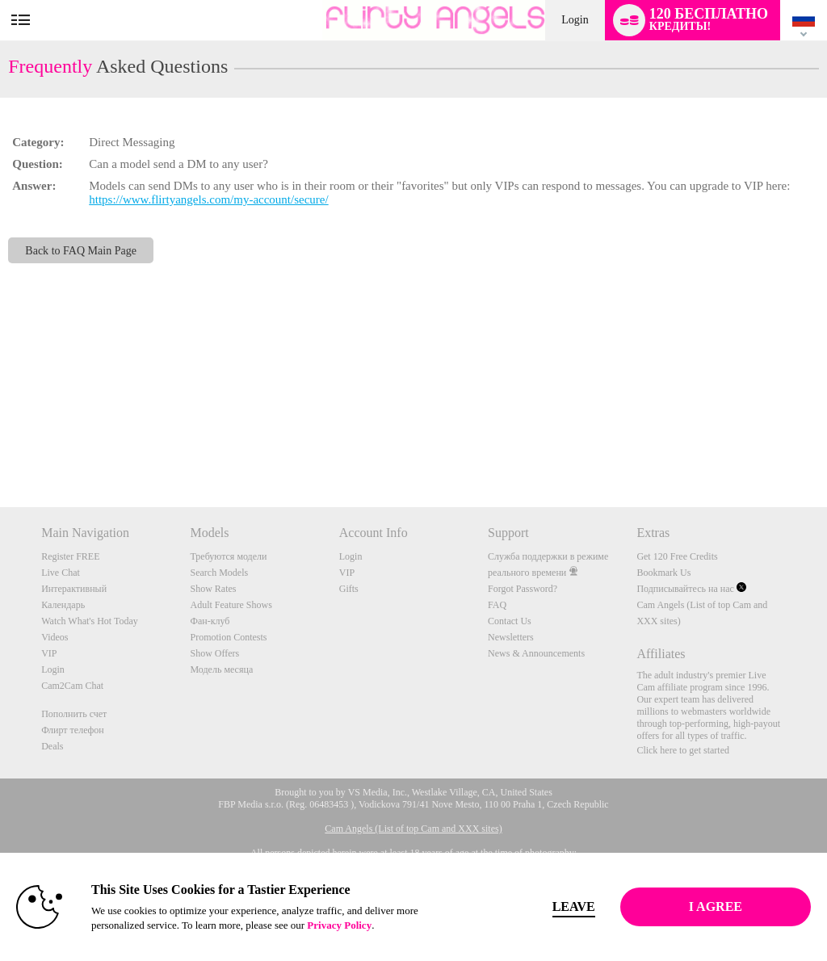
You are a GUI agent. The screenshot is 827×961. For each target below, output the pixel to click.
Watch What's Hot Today (89, 621)
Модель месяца (221, 669)
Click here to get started (682, 750)
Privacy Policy (339, 925)
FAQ (497, 605)
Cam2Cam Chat (72, 685)
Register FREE (70, 556)
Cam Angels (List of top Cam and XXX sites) (413, 828)
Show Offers (214, 653)
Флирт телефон (72, 730)
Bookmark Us (663, 572)
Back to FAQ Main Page (80, 250)
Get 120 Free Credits (676, 556)
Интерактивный (74, 588)
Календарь (63, 605)
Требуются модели (228, 556)
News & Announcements (536, 653)
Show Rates (213, 588)
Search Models (219, 572)
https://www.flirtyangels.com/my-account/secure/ (208, 199)
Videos (54, 637)
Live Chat (60, 572)
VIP (49, 653)
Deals (52, 746)
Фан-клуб (209, 621)
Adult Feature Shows (230, 605)
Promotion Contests (228, 637)
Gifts (349, 588)
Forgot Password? (522, 588)
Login (574, 20)
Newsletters (511, 637)
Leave (573, 906)
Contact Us (509, 621)
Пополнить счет (74, 714)
